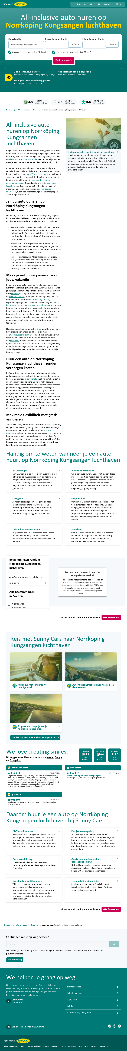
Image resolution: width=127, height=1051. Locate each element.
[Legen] (41, 44)
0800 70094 (17, 1000)
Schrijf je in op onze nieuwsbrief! (28, 1027)
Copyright (72, 1046)
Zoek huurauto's (63, 60)
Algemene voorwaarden (14, 1046)
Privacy (46, 1046)
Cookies (54, 1046)
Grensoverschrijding (19, 335)
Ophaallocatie (14, 39)
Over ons (93, 1046)
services (15, 294)
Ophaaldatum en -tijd (56, 39)
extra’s (38, 329)
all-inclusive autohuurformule (23, 159)
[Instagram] (114, 1026)
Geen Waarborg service (38, 299)
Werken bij (104, 1046)
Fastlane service (16, 296)
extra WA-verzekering (36, 174)
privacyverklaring (15, 954)
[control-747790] (57, 44)
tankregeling (32, 379)
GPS (21, 305)
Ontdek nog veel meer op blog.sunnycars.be (35, 737)
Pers (86, 1046)
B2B (80, 1046)
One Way (14, 341)
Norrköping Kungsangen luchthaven (28, 577)
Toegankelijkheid (34, 1046)
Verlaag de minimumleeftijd (41, 305)
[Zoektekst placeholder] (57, 944)
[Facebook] (109, 1026)
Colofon (63, 1046)
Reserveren (111, 617)
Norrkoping (28, 583)
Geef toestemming (15, 960)
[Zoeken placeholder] (114, 944)
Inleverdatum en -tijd (93, 39)
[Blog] (119, 1026)
